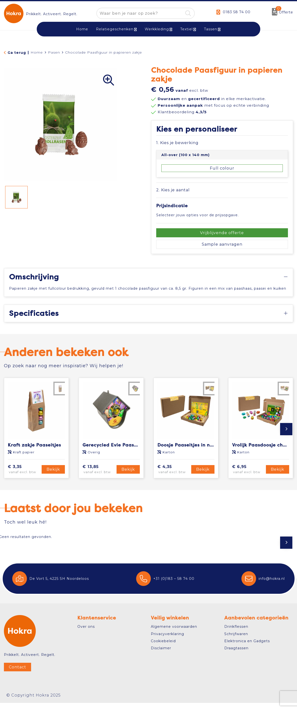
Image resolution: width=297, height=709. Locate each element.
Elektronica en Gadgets (247, 647)
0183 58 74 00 (236, 12)
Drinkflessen (236, 633)
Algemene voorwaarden (174, 633)
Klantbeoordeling (182, 112)
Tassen (210, 29)
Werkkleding (157, 29)
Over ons (86, 633)
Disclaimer (161, 654)
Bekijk (53, 475)
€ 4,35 (173, 475)
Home (37, 52)
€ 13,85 (99, 475)
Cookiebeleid (163, 647)
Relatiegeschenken (114, 29)
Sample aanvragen (222, 244)
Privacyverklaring (167, 640)
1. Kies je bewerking (177, 142)
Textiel (186, 29)
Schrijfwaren (236, 640)
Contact (17, 673)
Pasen (54, 52)
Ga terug (17, 52)
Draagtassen (236, 654)
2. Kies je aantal (173, 190)
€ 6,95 (248, 475)
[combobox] (140, 13)
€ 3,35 (24, 475)
